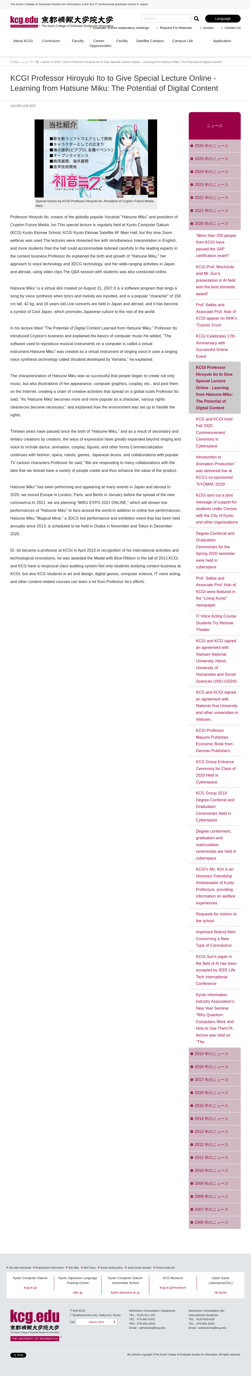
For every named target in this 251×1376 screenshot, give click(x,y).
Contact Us (233, 28)
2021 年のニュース (211, 211)
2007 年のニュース (211, 1209)
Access (208, 28)
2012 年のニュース (211, 1145)
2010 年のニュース (211, 1170)
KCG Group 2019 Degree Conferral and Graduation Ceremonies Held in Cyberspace (215, 806)
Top (15, 61)
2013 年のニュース (211, 1132)
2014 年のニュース (211, 1119)
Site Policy (90, 1267)
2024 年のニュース (211, 172)
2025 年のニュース (211, 159)
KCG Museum (173, 1278)
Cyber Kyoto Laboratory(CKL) (221, 1280)
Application (222, 41)
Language (223, 19)
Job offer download (20, 1267)
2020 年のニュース (211, 224)
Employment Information (50, 1267)
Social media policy (111, 1267)
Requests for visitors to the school (216, 917)
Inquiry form (96, 1321)
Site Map (73, 1267)
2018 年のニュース (211, 1067)
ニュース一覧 (30, 61)
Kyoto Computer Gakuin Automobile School (125, 1280)
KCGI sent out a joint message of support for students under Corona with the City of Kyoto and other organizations (217, 508)
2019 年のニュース (211, 1054)
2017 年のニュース (211, 1080)
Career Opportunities (98, 43)
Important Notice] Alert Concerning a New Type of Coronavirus (216, 938)
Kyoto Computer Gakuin (30, 1278)
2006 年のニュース (211, 1222)
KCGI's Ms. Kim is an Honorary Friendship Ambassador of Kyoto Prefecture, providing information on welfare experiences (215, 886)
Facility (122, 41)
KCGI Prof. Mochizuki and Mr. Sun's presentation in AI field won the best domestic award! (216, 280)
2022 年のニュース (211, 198)
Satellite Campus (150, 41)
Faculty (78, 41)
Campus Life (182, 41)
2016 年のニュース (211, 1093)
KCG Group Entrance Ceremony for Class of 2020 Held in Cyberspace (216, 772)
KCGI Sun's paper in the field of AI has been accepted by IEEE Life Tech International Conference (216, 970)
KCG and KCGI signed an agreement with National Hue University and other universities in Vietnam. (217, 705)
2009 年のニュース (211, 1183)
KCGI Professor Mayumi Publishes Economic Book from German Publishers (214, 740)
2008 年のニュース (211, 1196)
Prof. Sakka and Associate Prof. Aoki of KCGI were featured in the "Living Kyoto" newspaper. (216, 591)
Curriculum (51, 41)
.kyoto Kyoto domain (139, 1267)
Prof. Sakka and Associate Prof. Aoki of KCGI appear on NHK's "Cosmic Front (216, 315)
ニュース (215, 126)
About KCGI (23, 41)
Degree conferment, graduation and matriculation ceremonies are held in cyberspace (216, 844)
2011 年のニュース (211, 1157)
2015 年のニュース (211, 1106)
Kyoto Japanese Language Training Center (78, 1280)
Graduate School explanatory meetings (121, 28)
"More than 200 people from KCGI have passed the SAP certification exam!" (216, 245)
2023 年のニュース (211, 185)
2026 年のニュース (211, 146)
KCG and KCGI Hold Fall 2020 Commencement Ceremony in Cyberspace (214, 432)
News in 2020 (51, 61)
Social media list (165, 1267)
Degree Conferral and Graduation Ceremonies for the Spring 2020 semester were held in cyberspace (215, 550)
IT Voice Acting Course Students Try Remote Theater (216, 623)
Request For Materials (176, 28)
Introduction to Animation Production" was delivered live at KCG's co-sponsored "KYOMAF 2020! (216, 470)
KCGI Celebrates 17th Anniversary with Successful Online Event (215, 346)
